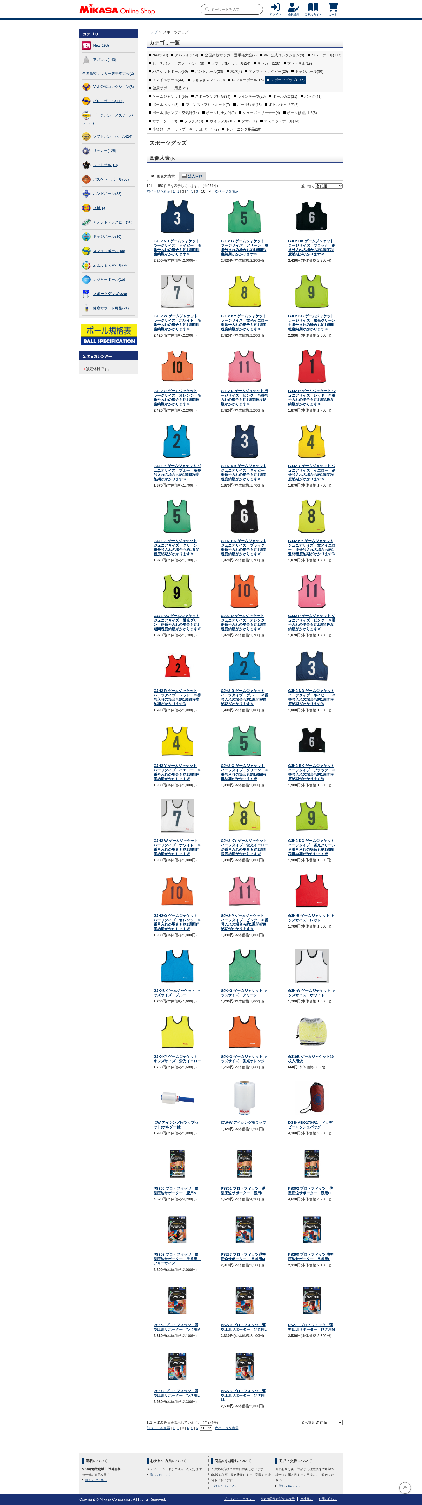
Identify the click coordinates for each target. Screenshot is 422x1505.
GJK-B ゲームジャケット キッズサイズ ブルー (177, 992)
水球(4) (99, 208)
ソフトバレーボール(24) (112, 136)
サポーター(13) (164, 121)
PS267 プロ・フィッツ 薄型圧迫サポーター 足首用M (243, 1256)
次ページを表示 (226, 191)
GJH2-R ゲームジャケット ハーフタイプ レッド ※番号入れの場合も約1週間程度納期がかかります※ (177, 697)
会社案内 (306, 1499)
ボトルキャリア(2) (284, 104)
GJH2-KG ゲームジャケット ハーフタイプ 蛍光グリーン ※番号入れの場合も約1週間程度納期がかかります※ (313, 847)
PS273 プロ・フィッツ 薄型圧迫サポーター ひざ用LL (243, 1395)
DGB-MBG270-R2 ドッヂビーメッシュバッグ (310, 1124)
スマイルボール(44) (109, 251)
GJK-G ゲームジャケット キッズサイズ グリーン (244, 992)
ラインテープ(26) (252, 96)
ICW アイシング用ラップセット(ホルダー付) (176, 1124)
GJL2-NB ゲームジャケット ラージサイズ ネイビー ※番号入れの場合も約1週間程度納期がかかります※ (177, 247)
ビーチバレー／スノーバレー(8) (178, 63)
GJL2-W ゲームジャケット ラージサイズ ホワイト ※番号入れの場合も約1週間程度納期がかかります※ (177, 322)
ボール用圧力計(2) (221, 113)
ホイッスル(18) (222, 121)
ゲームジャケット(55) (170, 96)
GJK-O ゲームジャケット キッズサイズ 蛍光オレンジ (244, 1058)
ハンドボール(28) (107, 193)
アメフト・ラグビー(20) (112, 222)
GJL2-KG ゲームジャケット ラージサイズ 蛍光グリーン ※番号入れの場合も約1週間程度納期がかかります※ (313, 322)
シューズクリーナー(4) (261, 113)
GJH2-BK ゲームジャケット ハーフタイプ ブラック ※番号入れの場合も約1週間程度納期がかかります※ (311, 772)
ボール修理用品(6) (302, 113)
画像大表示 (166, 176)
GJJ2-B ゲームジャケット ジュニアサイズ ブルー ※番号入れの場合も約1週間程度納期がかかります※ (177, 472)
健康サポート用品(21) (111, 308)
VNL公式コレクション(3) (113, 87)
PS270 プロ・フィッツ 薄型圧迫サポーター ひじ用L (244, 1327)
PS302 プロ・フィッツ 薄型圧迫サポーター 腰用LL (310, 1190)
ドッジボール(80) (107, 236)
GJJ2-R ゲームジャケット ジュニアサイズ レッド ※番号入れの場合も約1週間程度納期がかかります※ (312, 397)
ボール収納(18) (249, 104)
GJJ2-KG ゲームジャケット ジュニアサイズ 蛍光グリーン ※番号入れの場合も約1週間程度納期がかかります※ (177, 622)
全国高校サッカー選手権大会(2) (108, 73)
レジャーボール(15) (109, 279)
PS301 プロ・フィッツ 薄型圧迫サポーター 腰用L (243, 1190)
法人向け (195, 176)
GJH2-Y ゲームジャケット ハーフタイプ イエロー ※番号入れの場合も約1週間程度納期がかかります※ (177, 772)
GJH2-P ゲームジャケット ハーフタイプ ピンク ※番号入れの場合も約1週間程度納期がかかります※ (244, 922)
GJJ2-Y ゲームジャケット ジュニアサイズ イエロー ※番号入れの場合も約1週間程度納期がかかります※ (311, 472)
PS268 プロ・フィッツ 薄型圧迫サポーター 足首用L (311, 1256)
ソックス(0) (193, 121)
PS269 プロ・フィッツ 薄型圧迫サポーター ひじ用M (177, 1327)
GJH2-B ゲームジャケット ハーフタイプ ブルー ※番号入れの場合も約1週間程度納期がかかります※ (244, 697)
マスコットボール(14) (282, 121)
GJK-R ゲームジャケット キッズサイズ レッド (311, 917)
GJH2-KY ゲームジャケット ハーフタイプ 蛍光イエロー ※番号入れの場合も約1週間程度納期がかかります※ (246, 847)
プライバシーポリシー (239, 1499)
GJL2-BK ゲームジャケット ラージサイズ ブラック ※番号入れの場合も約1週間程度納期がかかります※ (311, 247)
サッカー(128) (104, 151)
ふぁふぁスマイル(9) (110, 265)
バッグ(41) (313, 96)
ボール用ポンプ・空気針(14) (175, 113)
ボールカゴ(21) (285, 96)
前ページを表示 (158, 191)
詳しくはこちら (96, 1480)
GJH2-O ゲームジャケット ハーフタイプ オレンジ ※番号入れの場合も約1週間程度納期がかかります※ (177, 922)
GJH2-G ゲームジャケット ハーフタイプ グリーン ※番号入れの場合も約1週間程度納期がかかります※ (244, 772)
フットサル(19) (105, 165)
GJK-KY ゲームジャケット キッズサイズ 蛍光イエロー (177, 1058)
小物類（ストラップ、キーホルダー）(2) (185, 129)
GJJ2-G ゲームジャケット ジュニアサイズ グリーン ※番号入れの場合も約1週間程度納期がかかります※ (177, 547)
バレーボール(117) (108, 101)
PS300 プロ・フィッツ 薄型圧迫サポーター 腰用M (176, 1190)
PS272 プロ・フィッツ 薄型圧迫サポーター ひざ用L (177, 1393)
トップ (152, 32)
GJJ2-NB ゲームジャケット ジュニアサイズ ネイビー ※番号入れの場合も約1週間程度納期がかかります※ (244, 472)
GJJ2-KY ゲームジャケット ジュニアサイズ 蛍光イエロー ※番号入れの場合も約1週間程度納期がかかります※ (311, 547)
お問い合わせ (328, 1499)
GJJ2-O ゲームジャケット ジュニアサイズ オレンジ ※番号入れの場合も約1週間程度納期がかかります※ (244, 622)
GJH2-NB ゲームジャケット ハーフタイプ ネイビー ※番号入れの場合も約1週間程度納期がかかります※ (311, 697)
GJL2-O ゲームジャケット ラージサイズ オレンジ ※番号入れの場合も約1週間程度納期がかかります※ (177, 397)
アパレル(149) (104, 60)
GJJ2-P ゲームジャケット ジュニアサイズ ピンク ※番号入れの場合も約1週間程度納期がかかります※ (311, 622)
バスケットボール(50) (111, 179)
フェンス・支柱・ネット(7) (208, 104)
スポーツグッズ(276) (110, 294)
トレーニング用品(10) (243, 129)
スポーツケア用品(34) (213, 96)
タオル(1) (249, 121)
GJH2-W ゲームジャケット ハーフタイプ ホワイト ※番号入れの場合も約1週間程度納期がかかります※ (177, 847)
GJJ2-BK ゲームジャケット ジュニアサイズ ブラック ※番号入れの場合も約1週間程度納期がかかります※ (244, 547)
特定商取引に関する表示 (278, 1499)
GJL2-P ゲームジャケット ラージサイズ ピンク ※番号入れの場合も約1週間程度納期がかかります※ (244, 397)
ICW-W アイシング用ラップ (243, 1122)
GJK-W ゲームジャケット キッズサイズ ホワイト (311, 992)
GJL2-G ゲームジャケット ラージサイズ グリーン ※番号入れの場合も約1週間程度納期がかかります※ (244, 247)
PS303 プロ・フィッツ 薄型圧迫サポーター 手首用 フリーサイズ (177, 1258)
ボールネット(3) (165, 104)
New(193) (101, 45)
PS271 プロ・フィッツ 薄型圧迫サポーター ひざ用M (311, 1327)
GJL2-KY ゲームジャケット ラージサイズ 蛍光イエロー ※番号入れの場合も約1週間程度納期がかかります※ (246, 322)
